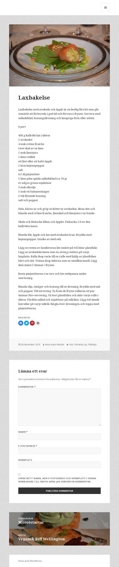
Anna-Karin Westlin (54, 344)
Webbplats (25, 459)
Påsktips (92, 344)
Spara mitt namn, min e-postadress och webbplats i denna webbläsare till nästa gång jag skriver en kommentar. (57, 480)
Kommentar (26, 386)
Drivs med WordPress (30, 560)
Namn (23, 431)
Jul (85, 344)
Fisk (71, 344)
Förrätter (78, 344)
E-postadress (27, 445)
